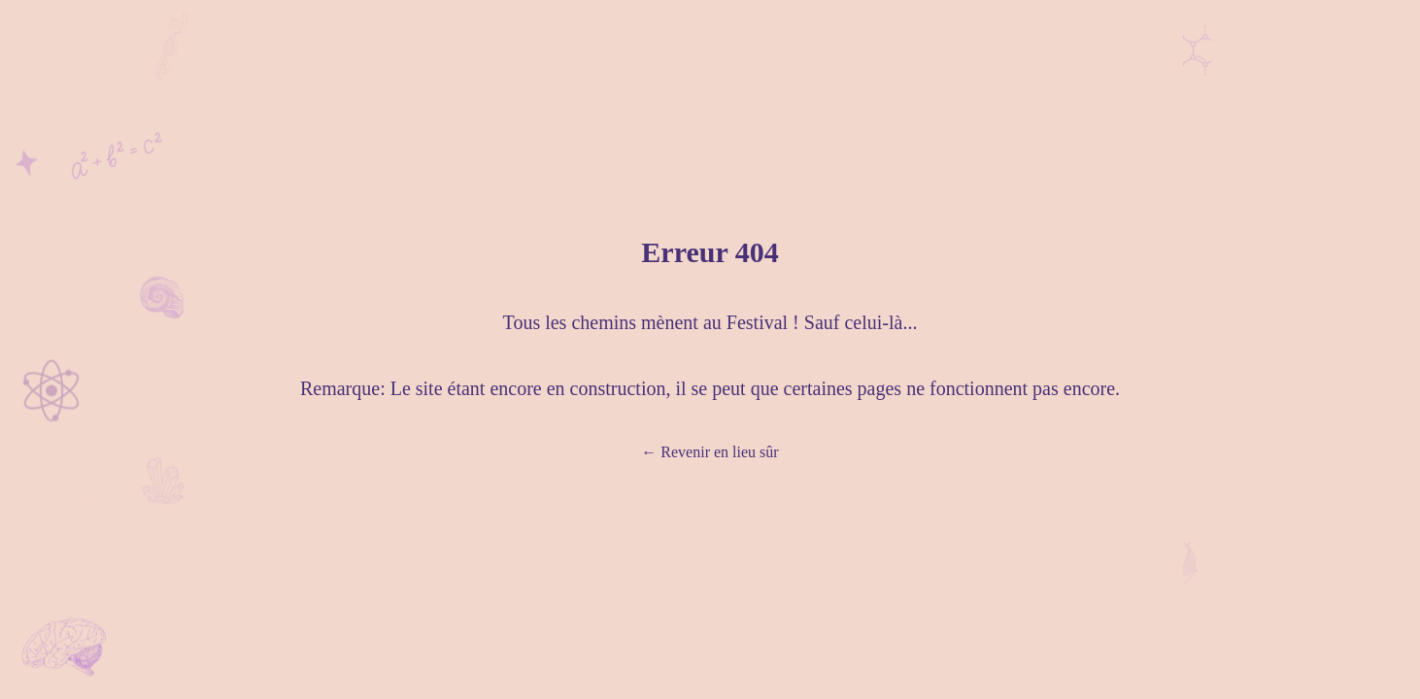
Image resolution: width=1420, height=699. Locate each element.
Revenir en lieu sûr (709, 452)
